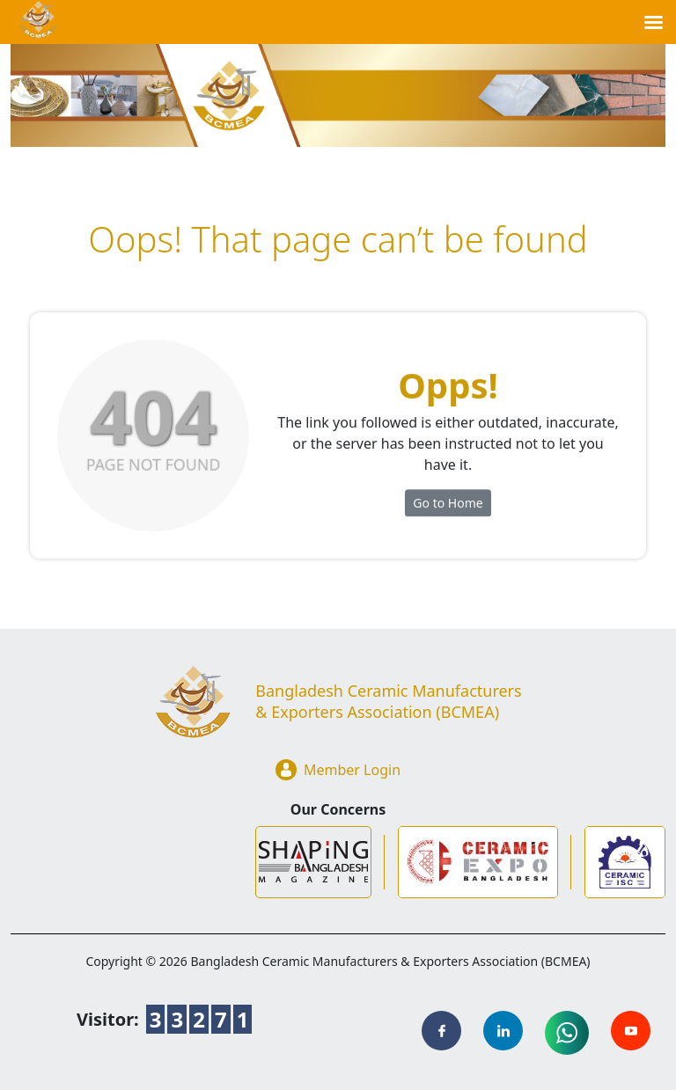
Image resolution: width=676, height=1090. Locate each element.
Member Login (338, 769)
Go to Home (447, 508)
